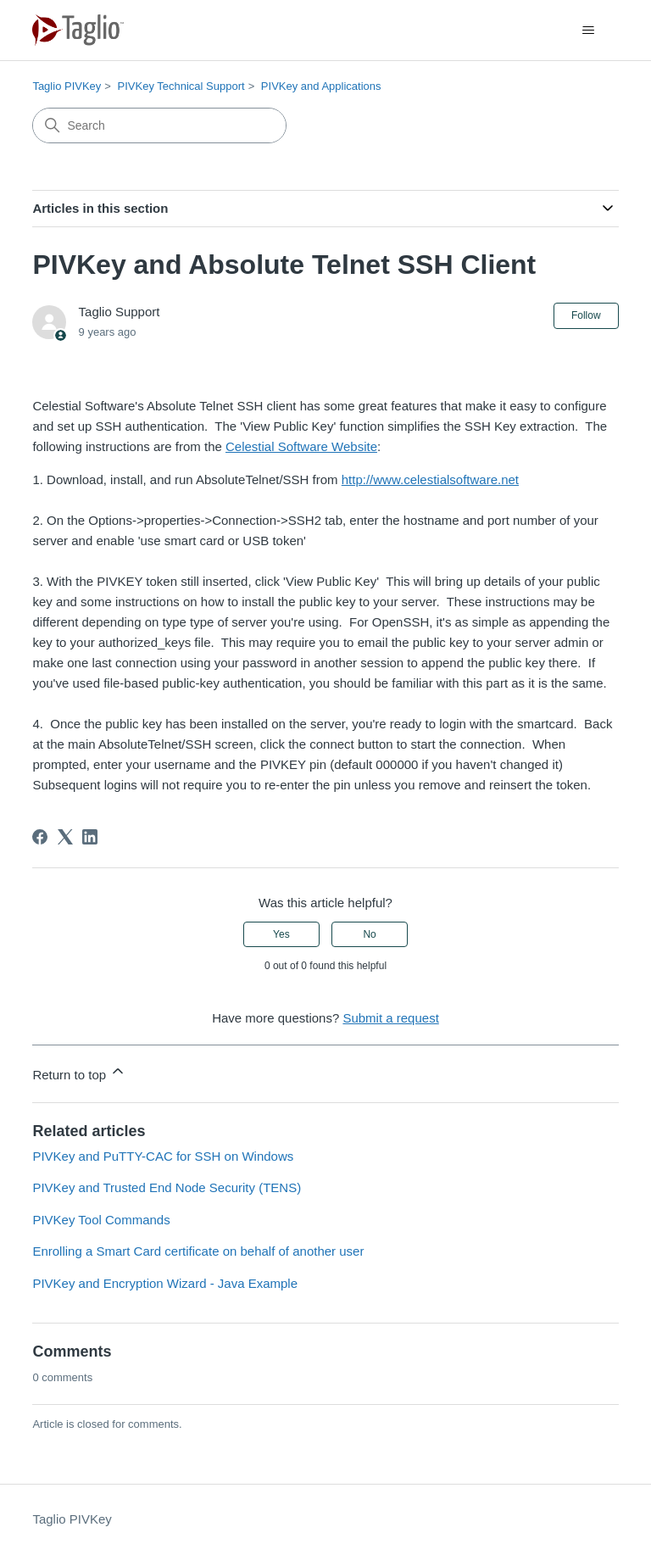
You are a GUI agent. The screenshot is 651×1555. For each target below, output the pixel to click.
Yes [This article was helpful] (281, 934)
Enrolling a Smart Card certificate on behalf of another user (198, 1251)
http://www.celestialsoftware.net (430, 479)
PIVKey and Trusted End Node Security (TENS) (166, 1187)
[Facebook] (39, 836)
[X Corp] (65, 836)
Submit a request (390, 1018)
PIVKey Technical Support (181, 86)
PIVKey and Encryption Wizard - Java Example (165, 1283)
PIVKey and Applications (321, 86)
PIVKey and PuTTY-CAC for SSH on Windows (162, 1156)
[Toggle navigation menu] (589, 30)
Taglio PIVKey (66, 86)
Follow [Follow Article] (586, 315)
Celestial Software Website (301, 446)
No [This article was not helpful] (369, 934)
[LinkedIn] (89, 836)
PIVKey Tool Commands (101, 1219)
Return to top (79, 1072)
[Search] (159, 125)
